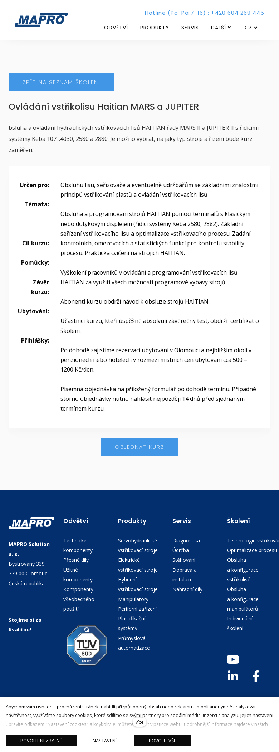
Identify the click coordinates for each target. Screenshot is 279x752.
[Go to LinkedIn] (233, 676)
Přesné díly (76, 560)
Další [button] (221, 27)
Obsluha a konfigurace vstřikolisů (243, 570)
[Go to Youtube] (233, 659)
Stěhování (183, 560)
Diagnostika (186, 540)
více (140, 722)
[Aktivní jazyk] (251, 28)
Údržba (180, 550)
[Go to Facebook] (255, 676)
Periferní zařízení (137, 608)
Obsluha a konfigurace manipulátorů (243, 599)
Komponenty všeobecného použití (78, 599)
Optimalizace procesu (252, 550)
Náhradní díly (187, 589)
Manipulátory (133, 599)
